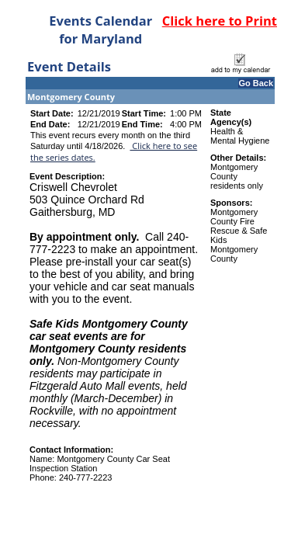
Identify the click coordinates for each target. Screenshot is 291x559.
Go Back (255, 83)
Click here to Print (219, 21)
